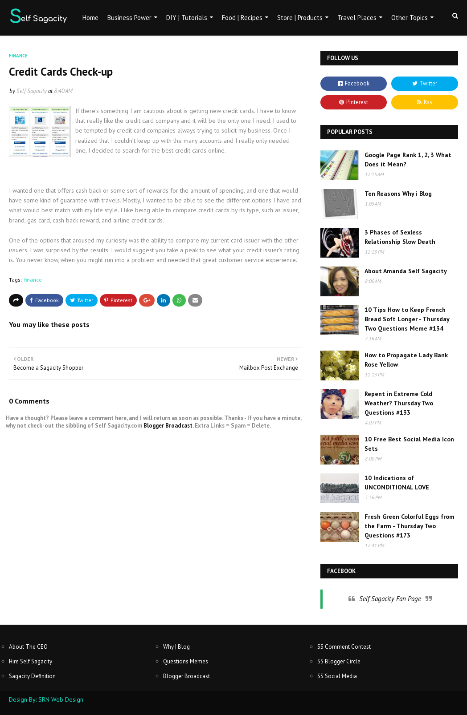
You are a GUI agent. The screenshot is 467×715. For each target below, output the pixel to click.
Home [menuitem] (90, 17)
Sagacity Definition (32, 676)
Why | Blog (176, 646)
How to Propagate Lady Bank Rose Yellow (406, 359)
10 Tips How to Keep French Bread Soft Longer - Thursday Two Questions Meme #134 (407, 319)
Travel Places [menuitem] (357, 17)
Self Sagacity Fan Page (390, 598)
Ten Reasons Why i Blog (398, 194)
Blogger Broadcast (168, 425)
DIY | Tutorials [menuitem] (186, 17)
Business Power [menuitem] (129, 17)
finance (33, 279)
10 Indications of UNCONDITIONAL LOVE (397, 482)
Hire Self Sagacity (30, 661)
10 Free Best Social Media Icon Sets (409, 443)
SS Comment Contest (344, 646)
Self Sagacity (31, 91)
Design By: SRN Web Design (46, 699)
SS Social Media (337, 676)
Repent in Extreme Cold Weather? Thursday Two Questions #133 (399, 403)
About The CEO (28, 646)
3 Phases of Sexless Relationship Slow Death (400, 237)
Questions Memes (185, 661)
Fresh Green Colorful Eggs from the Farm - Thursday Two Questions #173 (410, 526)
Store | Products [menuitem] (300, 17)
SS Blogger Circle (338, 661)
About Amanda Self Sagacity (406, 271)
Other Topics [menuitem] (409, 17)
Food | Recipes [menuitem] (242, 17)
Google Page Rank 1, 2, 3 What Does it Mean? (408, 159)
